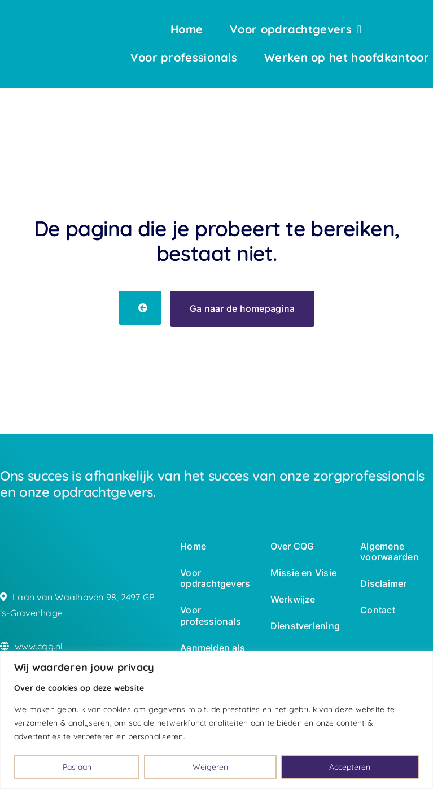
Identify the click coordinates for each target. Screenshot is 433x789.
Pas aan (77, 767)
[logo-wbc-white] (35, 30)
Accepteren (349, 767)
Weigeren (210, 767)
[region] (216, 720)
